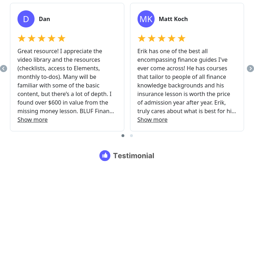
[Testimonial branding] (127, 155)
